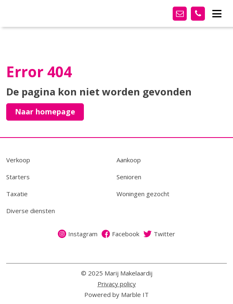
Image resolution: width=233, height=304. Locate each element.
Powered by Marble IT (116, 294)
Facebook (120, 234)
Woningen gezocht (142, 194)
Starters (18, 177)
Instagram (77, 234)
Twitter (159, 234)
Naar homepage (45, 111)
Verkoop (18, 160)
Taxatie (17, 194)
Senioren (128, 177)
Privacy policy (116, 284)
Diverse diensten (30, 211)
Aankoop (128, 160)
